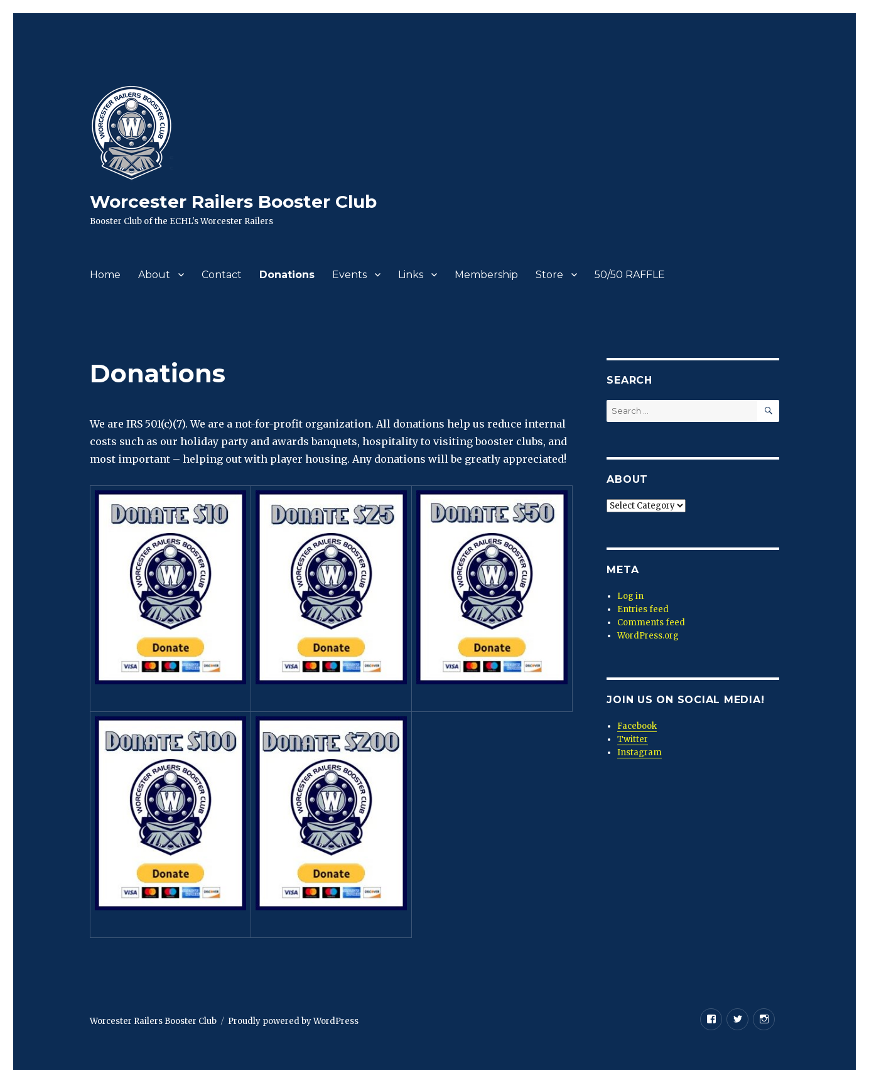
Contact (222, 275)
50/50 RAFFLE (630, 275)
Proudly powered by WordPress (293, 1021)
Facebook (637, 726)
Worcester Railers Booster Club (233, 201)
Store (549, 275)
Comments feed (651, 622)
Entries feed (643, 609)
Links (410, 275)
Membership (486, 275)
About (154, 275)
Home (105, 275)
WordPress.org (648, 635)
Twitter (632, 739)
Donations (287, 275)
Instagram (639, 752)
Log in (630, 596)
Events (349, 275)
